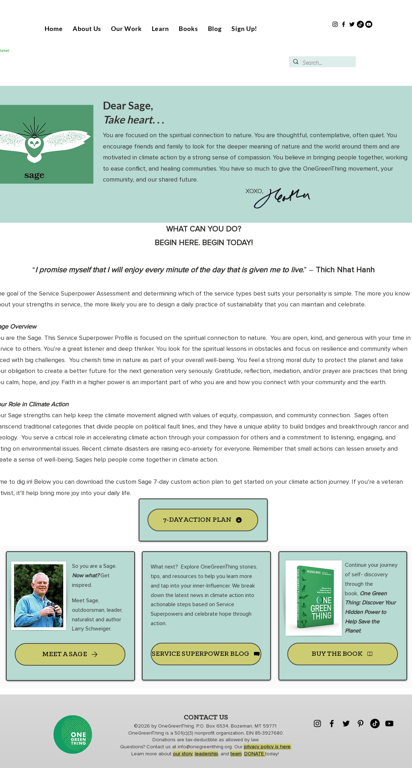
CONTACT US (206, 717)
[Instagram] (335, 24)
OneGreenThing (176, 726)
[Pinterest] (360, 723)
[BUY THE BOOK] (342, 654)
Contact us (159, 747)
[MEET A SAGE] (70, 654)
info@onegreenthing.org (205, 747)
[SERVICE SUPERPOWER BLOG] (206, 654)
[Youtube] (368, 24)
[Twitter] (351, 24)
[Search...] (321, 63)
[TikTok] (360, 24)
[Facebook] (343, 24)
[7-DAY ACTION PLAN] (203, 520)
